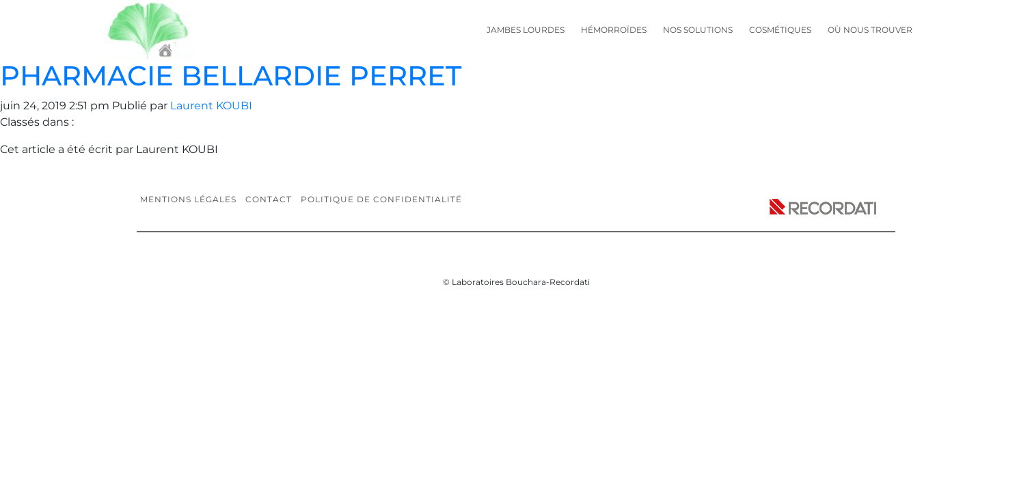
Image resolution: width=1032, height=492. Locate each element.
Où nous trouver (870, 30)
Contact (268, 199)
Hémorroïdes (614, 30)
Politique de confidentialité (381, 199)
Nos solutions (698, 30)
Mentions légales (188, 199)
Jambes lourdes (526, 30)
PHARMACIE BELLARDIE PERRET (230, 75)
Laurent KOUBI (211, 105)
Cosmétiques (780, 30)
